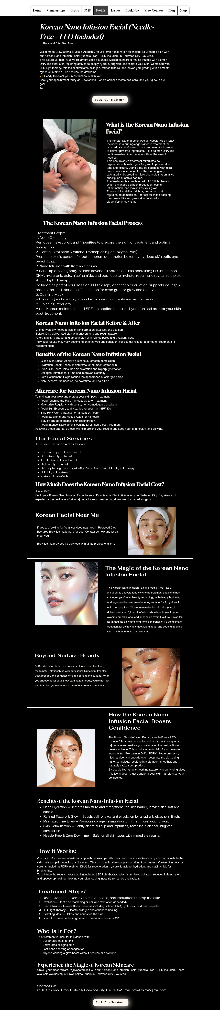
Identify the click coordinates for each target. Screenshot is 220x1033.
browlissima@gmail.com (149, 990)
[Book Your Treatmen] (110, 99)
